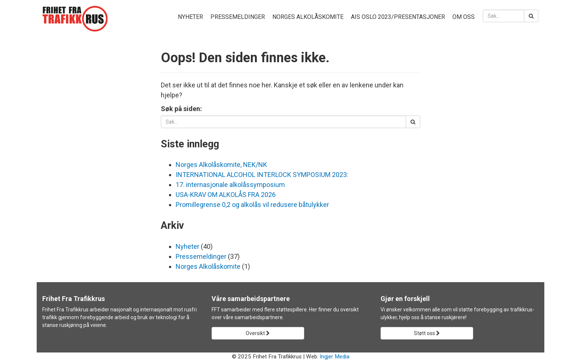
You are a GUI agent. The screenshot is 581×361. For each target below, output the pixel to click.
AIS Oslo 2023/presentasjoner (398, 16)
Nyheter (190, 16)
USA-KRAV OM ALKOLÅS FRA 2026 (226, 194)
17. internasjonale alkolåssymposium (230, 184)
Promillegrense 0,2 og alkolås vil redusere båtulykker (252, 204)
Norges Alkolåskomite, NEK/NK (221, 164)
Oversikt (258, 333)
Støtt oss (427, 333)
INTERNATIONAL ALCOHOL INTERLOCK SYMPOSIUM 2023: (262, 174)
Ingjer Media (334, 356)
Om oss (463, 16)
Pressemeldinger (237, 16)
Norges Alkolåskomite (307, 16)
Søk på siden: (181, 109)
